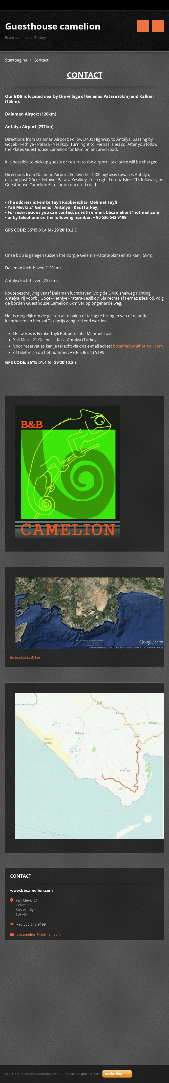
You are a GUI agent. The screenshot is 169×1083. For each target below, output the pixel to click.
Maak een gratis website (83, 1074)
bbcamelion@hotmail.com (138, 346)
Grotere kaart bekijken (25, 657)
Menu (158, 26)
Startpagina (16, 60)
